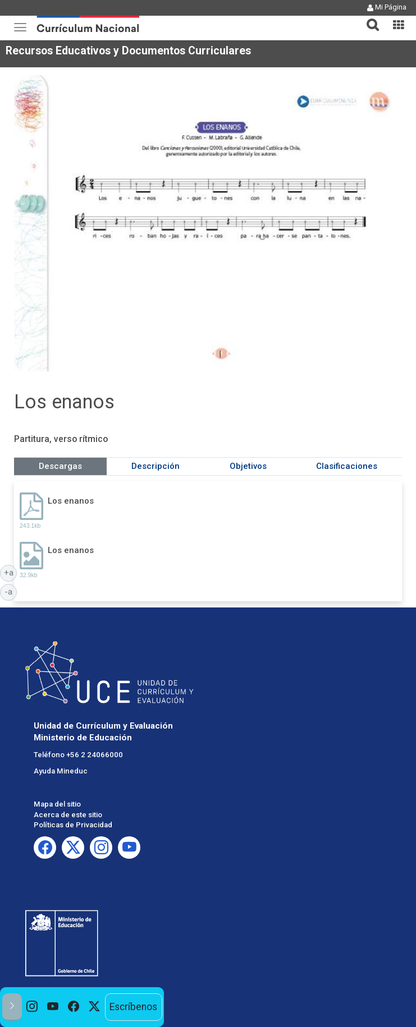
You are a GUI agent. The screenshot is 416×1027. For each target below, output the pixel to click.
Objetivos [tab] (248, 466)
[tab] (368, 18)
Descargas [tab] (60, 466)
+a (10, 572)
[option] (32, 1007)
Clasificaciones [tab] (346, 466)
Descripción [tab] (155, 466)
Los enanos (71, 501)
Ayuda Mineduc (61, 771)
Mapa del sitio (57, 804)
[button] (368, 18)
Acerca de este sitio (68, 814)
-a (10, 591)
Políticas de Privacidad (73, 825)
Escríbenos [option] (133, 1006)
